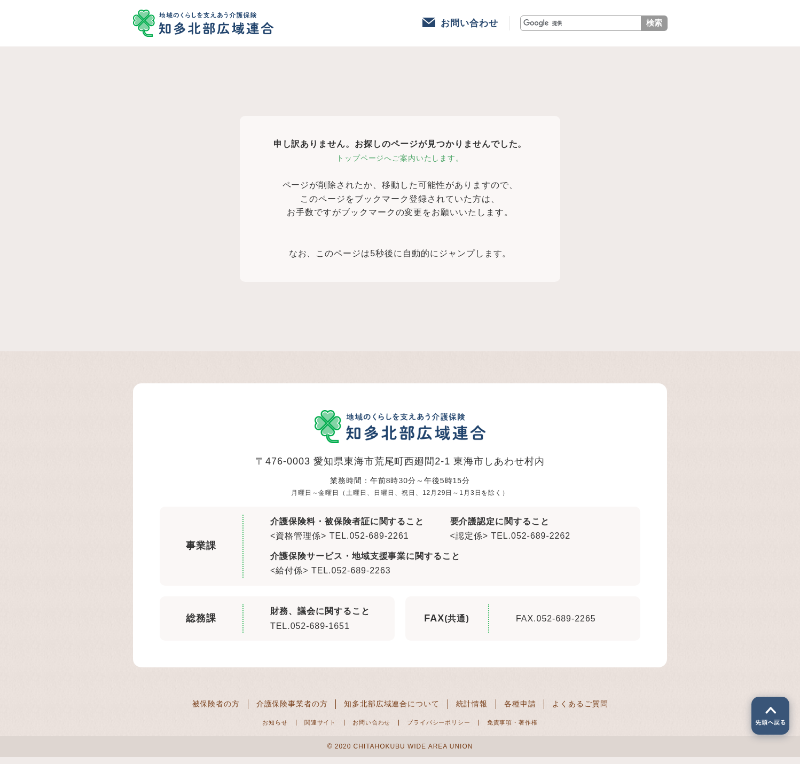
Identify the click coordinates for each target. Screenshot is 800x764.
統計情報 (480, 709)
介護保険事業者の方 (280, 709)
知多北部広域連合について (392, 709)
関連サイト (304, 728)
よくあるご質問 (600, 709)
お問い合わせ (469, 26)
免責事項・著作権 (533, 728)
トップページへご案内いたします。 (399, 163)
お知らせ (251, 728)
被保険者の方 (195, 709)
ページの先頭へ (766, 712)
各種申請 (533, 709)
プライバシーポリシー (445, 728)
